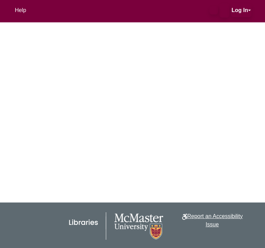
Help (20, 10)
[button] (213, 10)
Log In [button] (240, 10)
